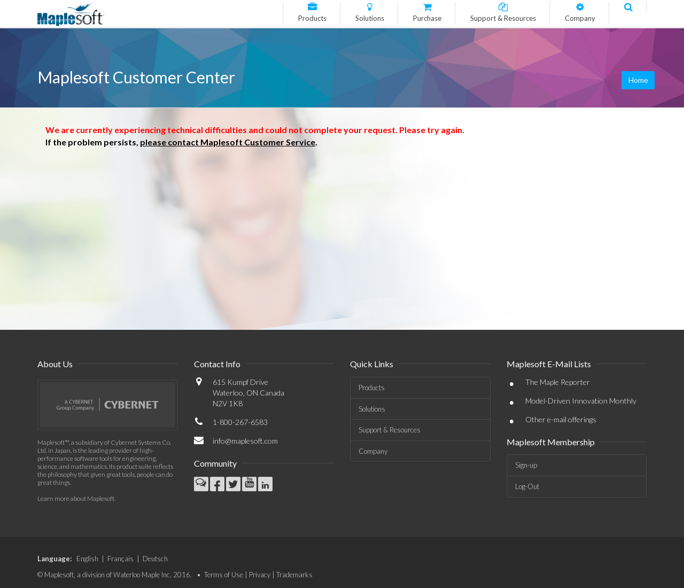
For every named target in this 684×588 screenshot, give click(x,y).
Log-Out (527, 486)
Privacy (259, 574)
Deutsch (155, 558)
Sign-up (526, 465)
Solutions (372, 409)
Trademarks (294, 574)
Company (373, 451)
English (87, 558)
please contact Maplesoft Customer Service (227, 142)
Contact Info (217, 364)
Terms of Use (223, 574)
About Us (55, 364)
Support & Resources (390, 429)
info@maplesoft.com (245, 440)
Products (372, 387)
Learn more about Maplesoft (75, 498)
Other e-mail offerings (560, 419)
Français (120, 558)
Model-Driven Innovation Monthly (580, 400)
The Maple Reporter (557, 381)
